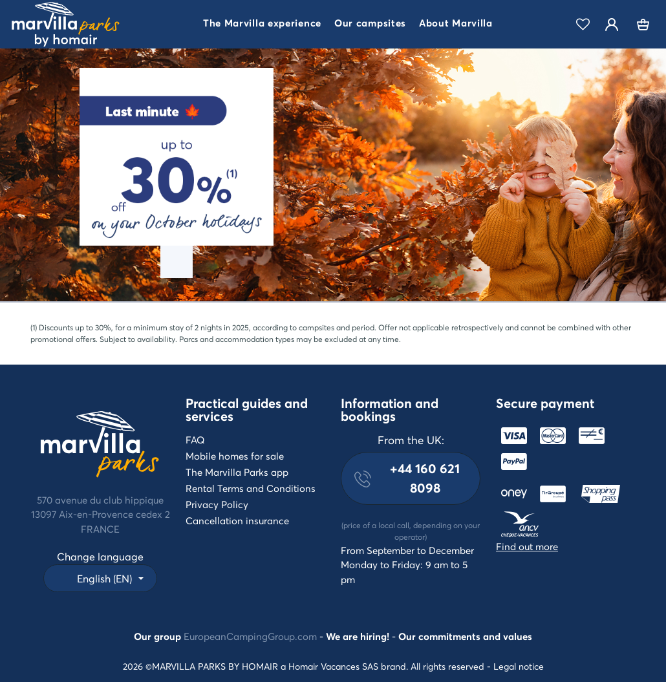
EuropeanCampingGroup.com (250, 636)
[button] (262, 25)
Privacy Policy (217, 504)
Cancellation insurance (237, 520)
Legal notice (518, 666)
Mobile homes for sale (235, 455)
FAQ (195, 439)
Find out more (527, 546)
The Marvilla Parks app (237, 471)
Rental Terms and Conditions (251, 488)
